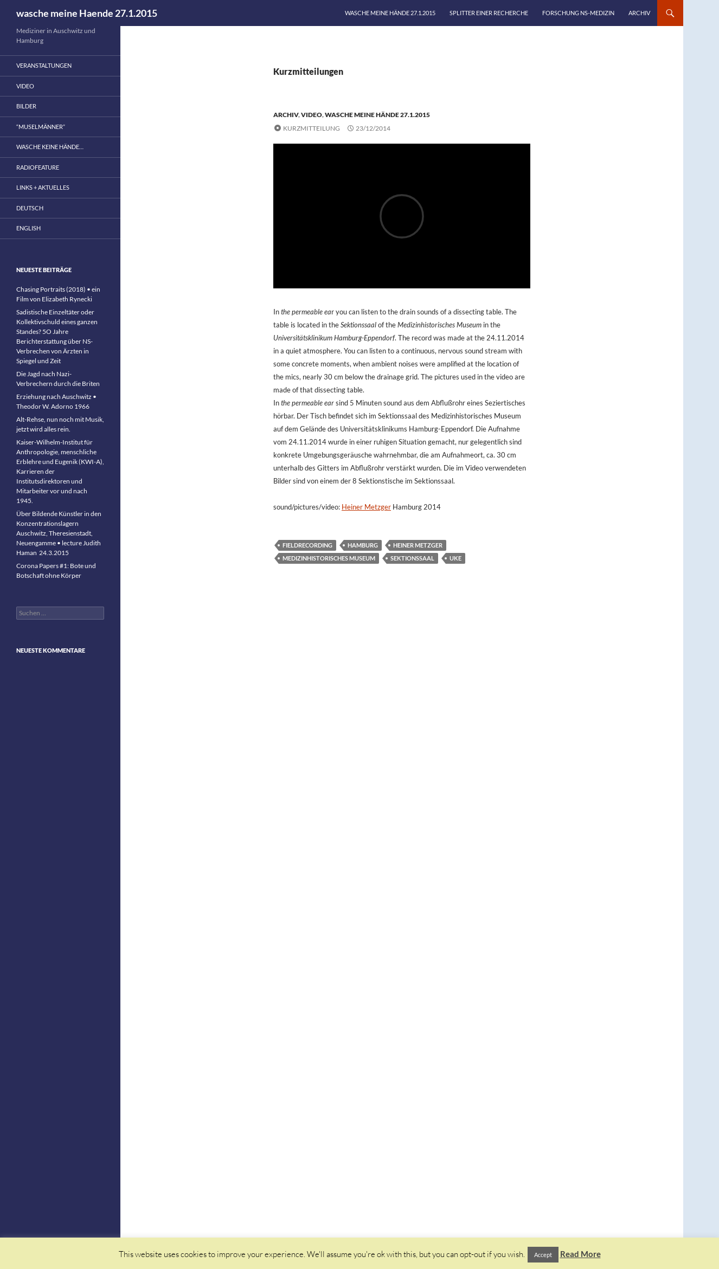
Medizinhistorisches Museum (329, 558)
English (28, 227)
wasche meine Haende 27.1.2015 (86, 13)
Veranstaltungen (44, 65)
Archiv (639, 12)
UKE (455, 558)
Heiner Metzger (366, 507)
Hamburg (363, 545)
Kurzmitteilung (311, 128)
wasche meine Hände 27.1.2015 (390, 12)
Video (311, 115)
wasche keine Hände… (50, 146)
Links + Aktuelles (42, 187)
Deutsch (29, 207)
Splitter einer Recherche (489, 12)
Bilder (26, 105)
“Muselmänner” (40, 126)
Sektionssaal (412, 558)
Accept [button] (543, 1254)
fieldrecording (307, 545)
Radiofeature (37, 167)
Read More (580, 1254)
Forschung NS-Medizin (578, 12)
